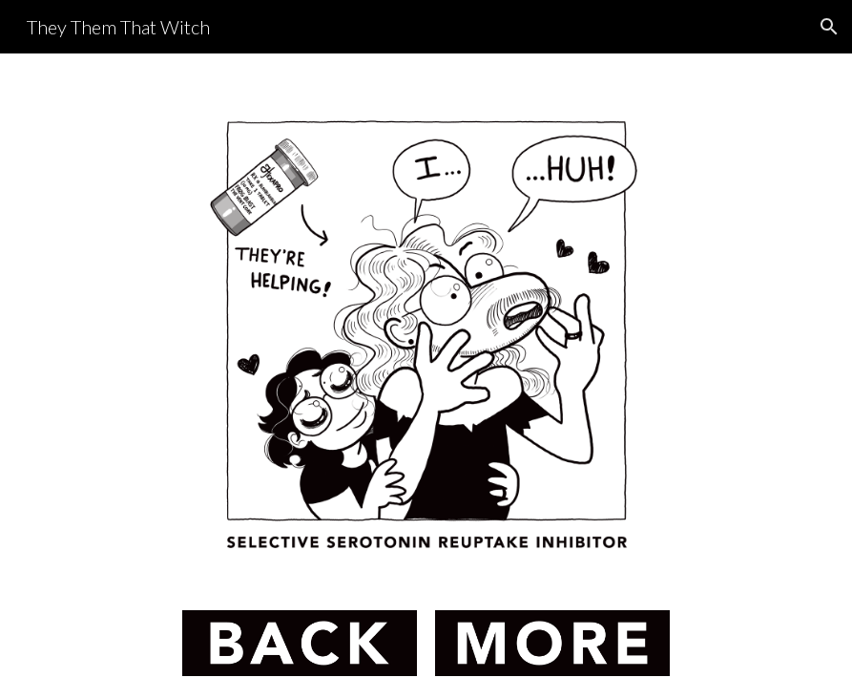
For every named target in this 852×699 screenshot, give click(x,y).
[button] (829, 27)
